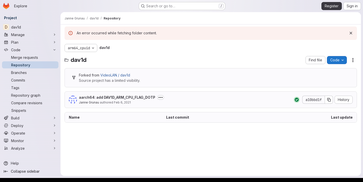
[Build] (30, 117)
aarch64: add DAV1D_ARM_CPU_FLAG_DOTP (117, 97)
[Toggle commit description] (160, 97)
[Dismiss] (351, 33)
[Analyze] (30, 148)
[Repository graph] (30, 95)
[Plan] (30, 42)
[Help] (30, 163)
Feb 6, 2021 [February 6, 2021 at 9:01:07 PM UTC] (122, 102)
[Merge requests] (30, 57)
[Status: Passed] (297, 100)
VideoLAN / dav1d (115, 75)
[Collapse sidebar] (30, 171)
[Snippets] (30, 110)
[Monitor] (30, 140)
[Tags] (30, 87)
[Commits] (30, 80)
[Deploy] (30, 125)
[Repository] (30, 64)
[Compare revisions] (30, 102)
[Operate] (30, 133)
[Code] (30, 49)
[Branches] (30, 72)
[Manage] (30, 34)
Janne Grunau (89, 102)
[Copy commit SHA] (329, 100)
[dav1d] (30, 27)
